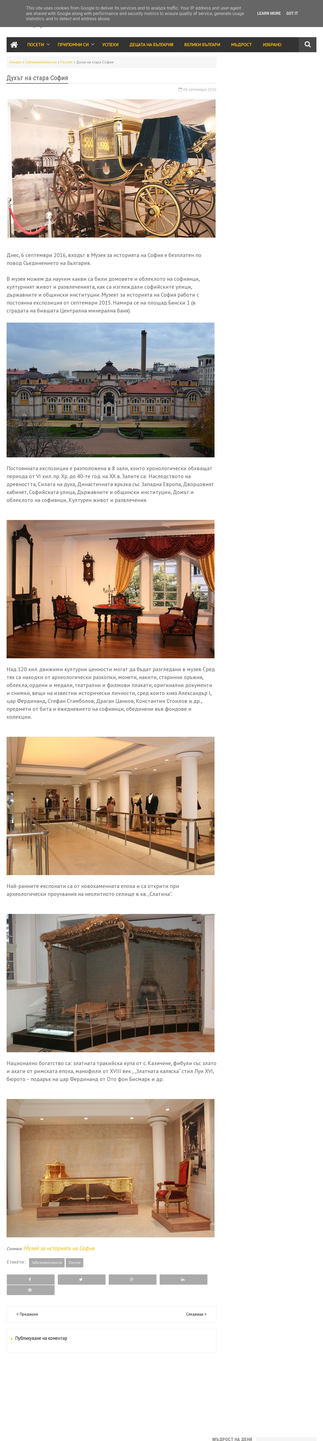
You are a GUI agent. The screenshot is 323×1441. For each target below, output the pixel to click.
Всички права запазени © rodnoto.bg (103, 1431)
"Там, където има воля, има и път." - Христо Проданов (270, 74)
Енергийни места (286, 458)
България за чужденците (248, 470)
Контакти (14, 1431)
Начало (15, 62)
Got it (292, 13)
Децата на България (151, 45)
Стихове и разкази (242, 423)
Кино (253, 446)
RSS (27, 1431)
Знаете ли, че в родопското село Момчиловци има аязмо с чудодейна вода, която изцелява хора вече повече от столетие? (269, 130)
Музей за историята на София (59, 1237)
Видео (255, 434)
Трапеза (275, 434)
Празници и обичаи (243, 387)
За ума (259, 458)
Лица (293, 434)
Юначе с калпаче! (245, 97)
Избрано (272, 45)
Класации (234, 434)
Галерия (271, 446)
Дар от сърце (266, 306)
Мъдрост (241, 45)
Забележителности (41, 62)
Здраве (291, 446)
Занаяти (285, 470)
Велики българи (240, 399)
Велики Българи (202, 45)
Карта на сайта (45, 1431)
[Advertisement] (109, 1377)
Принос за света (281, 423)
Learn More (269, 13)
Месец (293, 193)
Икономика (236, 458)
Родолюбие (283, 411)
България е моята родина (257, 162)
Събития (275, 387)
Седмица (246, 193)
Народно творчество (245, 411)
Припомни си (73, 45)
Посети (35, 45)
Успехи (110, 45)
